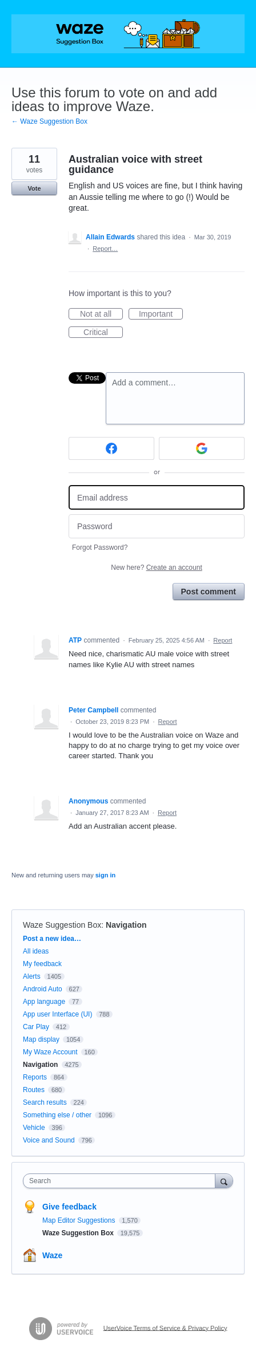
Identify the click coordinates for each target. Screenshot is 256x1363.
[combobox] (122, 1181)
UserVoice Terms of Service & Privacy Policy (165, 1327)
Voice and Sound (49, 1140)
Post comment (208, 591)
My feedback (42, 964)
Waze (52, 1255)
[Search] (224, 1180)
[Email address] (157, 497)
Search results (45, 1102)
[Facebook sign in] (111, 448)
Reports (35, 1077)
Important (161, 314)
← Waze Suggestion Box (49, 121)
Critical (103, 333)
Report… (105, 248)
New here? (156, 568)
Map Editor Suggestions (79, 1220)
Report (222, 640)
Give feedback (69, 1206)
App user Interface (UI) (57, 1014)
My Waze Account (50, 1052)
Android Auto (42, 989)
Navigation (126, 924)
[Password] (157, 526)
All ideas (36, 951)
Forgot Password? (99, 547)
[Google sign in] (202, 448)
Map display (41, 1039)
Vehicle (34, 1128)
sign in (105, 875)
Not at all (101, 314)
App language (44, 1002)
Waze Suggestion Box (62, 924)
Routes (34, 1090)
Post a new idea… (52, 939)
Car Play (36, 1027)
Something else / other (57, 1115)
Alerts (32, 976)
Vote (34, 188)
